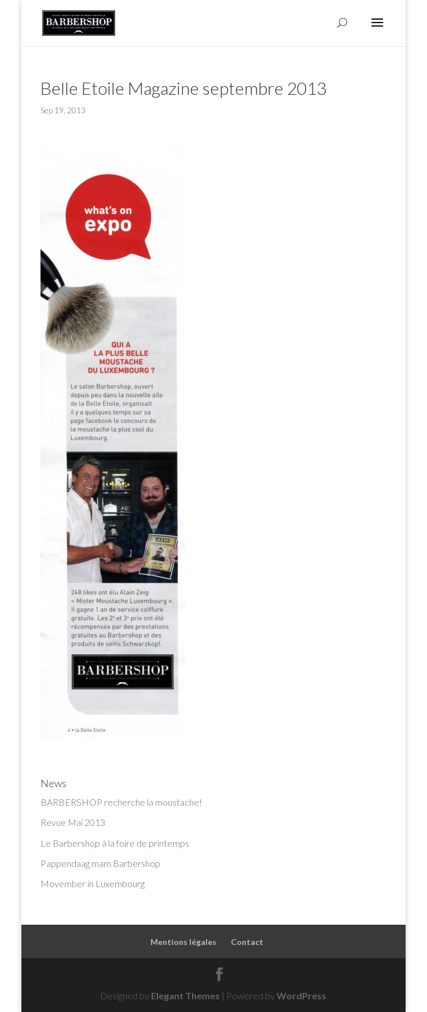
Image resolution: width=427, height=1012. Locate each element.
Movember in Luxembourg (93, 883)
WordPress (301, 995)
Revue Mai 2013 (73, 822)
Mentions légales (183, 942)
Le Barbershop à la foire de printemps (115, 842)
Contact (247, 942)
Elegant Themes (185, 995)
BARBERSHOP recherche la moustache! (121, 801)
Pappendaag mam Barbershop (100, 863)
